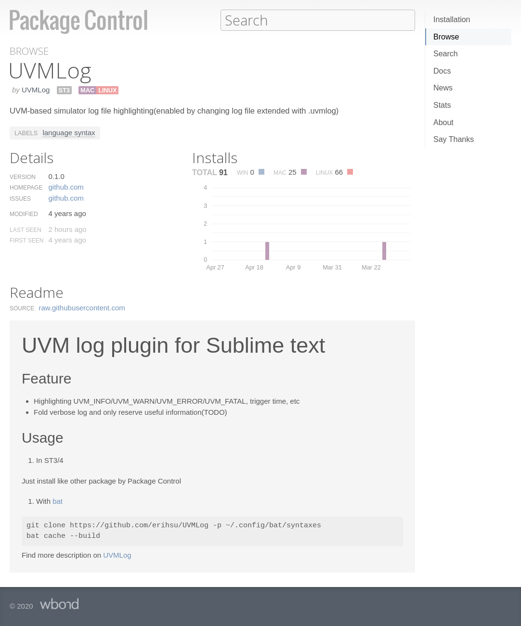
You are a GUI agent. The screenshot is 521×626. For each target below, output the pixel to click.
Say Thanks (453, 139)
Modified (24, 213)
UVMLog (36, 89)
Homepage (26, 187)
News (443, 88)
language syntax (68, 132)
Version (23, 176)
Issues (20, 198)
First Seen (26, 240)
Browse (446, 37)
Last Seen (25, 229)
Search (445, 54)
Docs (442, 71)
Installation (451, 19)
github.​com (65, 186)
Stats (442, 105)
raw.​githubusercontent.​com (82, 307)
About (443, 122)
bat (57, 501)
